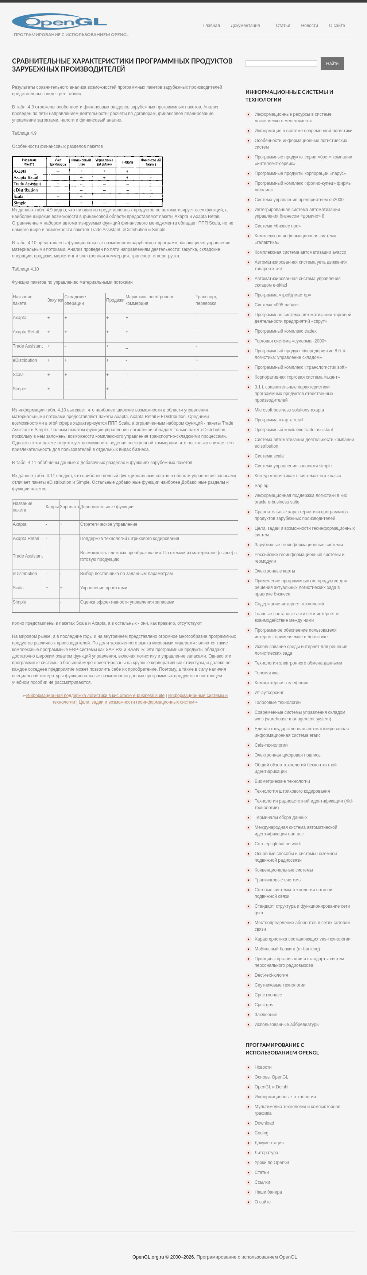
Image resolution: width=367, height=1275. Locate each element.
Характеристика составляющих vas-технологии (303, 939)
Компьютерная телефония (281, 682)
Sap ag (262, 485)
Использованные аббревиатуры (287, 1024)
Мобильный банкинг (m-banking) (287, 949)
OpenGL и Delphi (271, 1087)
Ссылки (262, 1182)
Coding (262, 1133)
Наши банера (268, 1192)
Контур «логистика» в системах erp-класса (298, 475)
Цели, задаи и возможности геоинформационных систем (136, 702)
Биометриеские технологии (282, 781)
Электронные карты (275, 571)
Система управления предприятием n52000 (299, 199)
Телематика (267, 672)
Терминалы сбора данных (281, 817)
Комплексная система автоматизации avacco (300, 252)
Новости (309, 25)
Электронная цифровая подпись (288, 755)
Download (264, 1123)
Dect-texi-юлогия (271, 975)
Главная (211, 25)
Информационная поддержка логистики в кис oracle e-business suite (95, 695)
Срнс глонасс (268, 995)
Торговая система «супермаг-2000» (291, 341)
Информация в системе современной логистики (303, 130)
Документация (245, 25)
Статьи (283, 25)
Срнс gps (264, 1004)
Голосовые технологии (278, 702)
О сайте (337, 25)
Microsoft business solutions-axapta (289, 410)
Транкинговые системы (278, 879)
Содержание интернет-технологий (289, 603)
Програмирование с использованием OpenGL (247, 1257)
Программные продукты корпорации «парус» (300, 173)
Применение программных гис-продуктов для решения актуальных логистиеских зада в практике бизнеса (301, 587)
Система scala (269, 456)
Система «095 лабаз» (277, 304)
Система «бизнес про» (278, 226)
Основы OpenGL (271, 1077)
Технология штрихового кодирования (292, 791)
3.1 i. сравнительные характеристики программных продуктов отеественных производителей (294, 393)
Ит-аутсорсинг (269, 692)
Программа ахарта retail (279, 419)
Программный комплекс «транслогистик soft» (301, 367)
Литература (266, 1152)
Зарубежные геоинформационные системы (299, 544)
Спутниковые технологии (280, 985)
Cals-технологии (271, 745)
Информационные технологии (285, 1096)
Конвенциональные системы (284, 870)
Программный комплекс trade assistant (294, 429)
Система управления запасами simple (293, 465)
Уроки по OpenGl (272, 1162)
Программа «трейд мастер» (283, 295)
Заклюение (266, 1014)
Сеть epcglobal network (278, 843)
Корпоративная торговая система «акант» (297, 377)
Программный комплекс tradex (286, 331)
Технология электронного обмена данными (298, 663)
